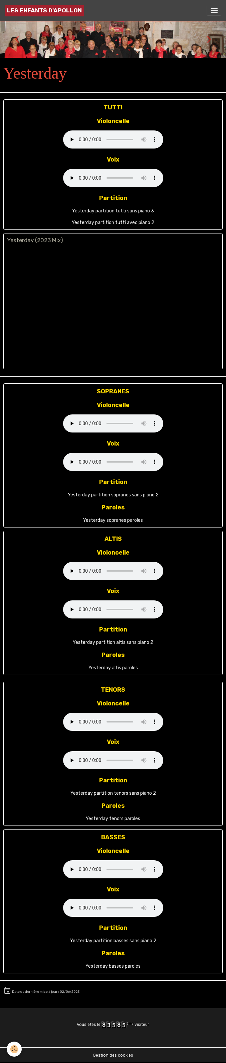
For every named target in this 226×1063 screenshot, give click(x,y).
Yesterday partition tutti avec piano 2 (113, 222)
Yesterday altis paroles (113, 668)
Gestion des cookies (113, 1055)
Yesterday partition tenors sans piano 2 (113, 793)
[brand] (44, 10)
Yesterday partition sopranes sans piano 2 (113, 495)
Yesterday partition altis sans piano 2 (113, 642)
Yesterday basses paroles (113, 966)
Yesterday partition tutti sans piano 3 (113, 211)
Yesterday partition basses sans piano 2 (113, 941)
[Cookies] (14, 1049)
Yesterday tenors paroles (113, 819)
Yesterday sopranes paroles (113, 520)
